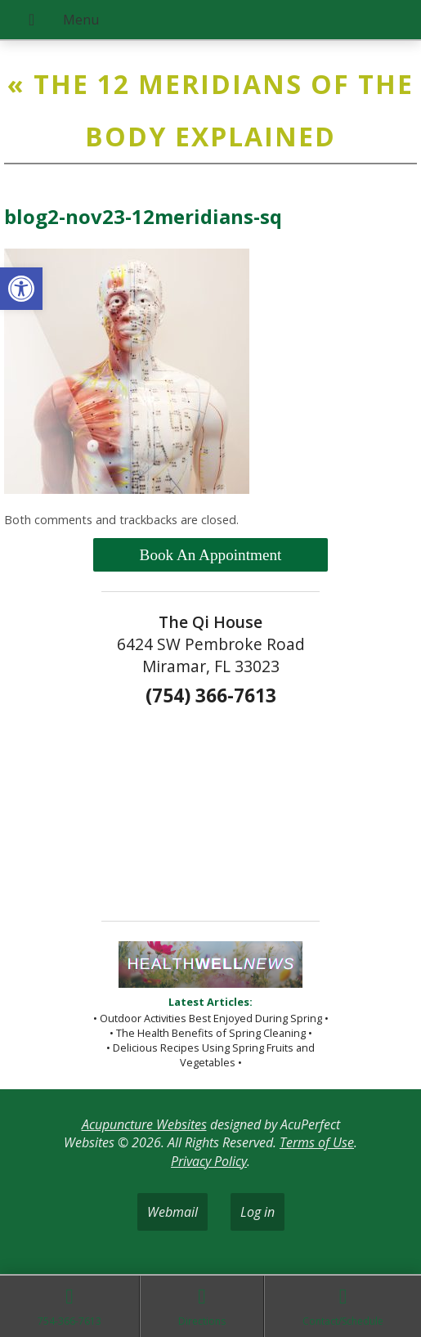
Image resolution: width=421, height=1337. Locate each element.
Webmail (172, 1212)
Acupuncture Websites (144, 1124)
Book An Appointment (211, 554)
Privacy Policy (209, 1161)
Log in (257, 1212)
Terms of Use (317, 1142)
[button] (21, 288)
